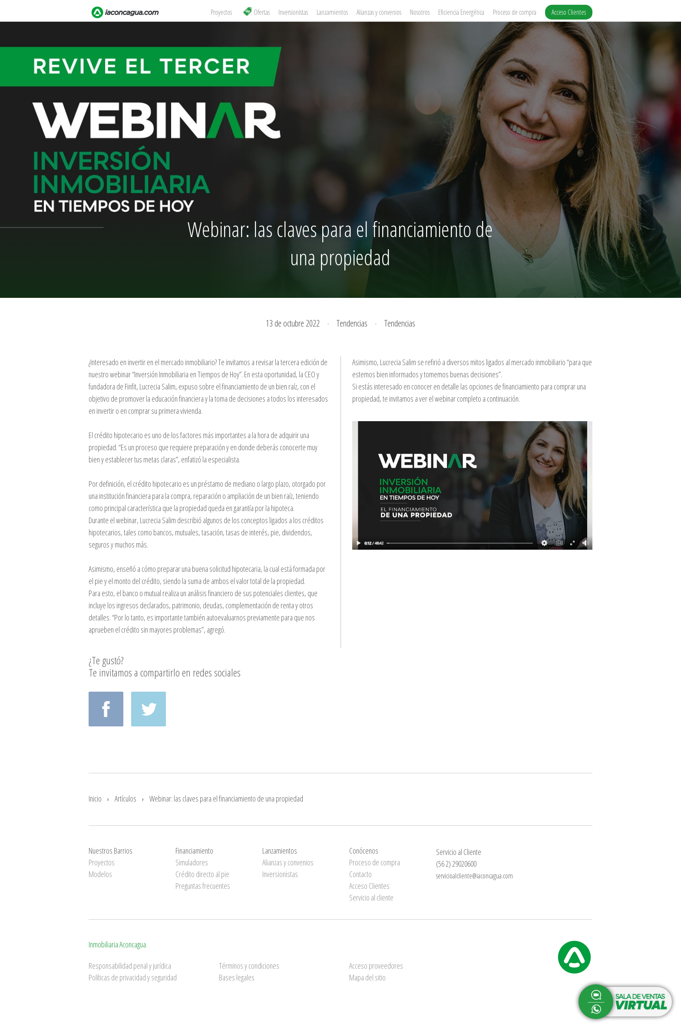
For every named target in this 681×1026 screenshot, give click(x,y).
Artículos (125, 798)
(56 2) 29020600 (456, 863)
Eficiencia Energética (461, 12)
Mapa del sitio (367, 977)
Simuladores (191, 862)
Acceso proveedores (376, 965)
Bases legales (237, 977)
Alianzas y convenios (379, 12)
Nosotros (420, 12)
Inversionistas (293, 12)
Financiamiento (194, 850)
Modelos (100, 874)
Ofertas (256, 12)
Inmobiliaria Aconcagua (117, 944)
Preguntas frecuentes (202, 886)
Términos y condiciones (249, 965)
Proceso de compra (514, 12)
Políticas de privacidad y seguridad (133, 977)
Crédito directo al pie (202, 874)
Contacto (360, 874)
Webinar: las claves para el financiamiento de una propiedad (226, 798)
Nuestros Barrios (110, 850)
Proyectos (221, 12)
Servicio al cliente (371, 897)
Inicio (95, 798)
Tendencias (352, 323)
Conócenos (363, 850)
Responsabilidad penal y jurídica (130, 965)
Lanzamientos (332, 12)
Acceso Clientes (569, 12)
